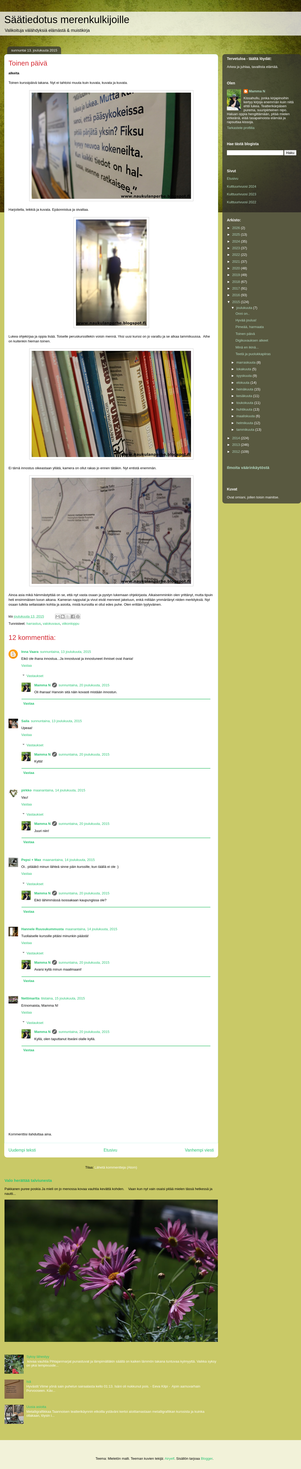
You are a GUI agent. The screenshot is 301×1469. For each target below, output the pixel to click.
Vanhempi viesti (199, 1150)
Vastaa (26, 665)
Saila (25, 721)
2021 (236, 262)
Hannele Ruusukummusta (42, 929)
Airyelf (169, 1459)
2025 (236, 234)
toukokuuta (245, 403)
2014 (236, 438)
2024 (236, 241)
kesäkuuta (244, 396)
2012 (236, 452)
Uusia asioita (36, 1407)
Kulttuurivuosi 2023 (241, 194)
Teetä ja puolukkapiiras (252, 354)
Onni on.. (242, 314)
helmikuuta (245, 423)
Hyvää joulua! (245, 320)
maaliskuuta (246, 416)
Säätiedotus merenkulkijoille (66, 19)
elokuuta (243, 383)
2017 (236, 288)
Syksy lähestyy (37, 1357)
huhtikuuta (244, 409)
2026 (236, 228)
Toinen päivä (245, 334)
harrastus (33, 624)
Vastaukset (35, 676)
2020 (236, 268)
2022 (236, 255)
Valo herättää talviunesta (28, 1180)
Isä (28, 1382)
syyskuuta (244, 376)
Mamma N (42, 685)
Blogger (207, 1459)
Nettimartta (30, 998)
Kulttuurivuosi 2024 (241, 186)
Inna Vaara (30, 652)
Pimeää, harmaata (249, 327)
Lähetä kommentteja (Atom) (116, 1167)
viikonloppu (70, 624)
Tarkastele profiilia (241, 128)
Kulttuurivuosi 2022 (241, 202)
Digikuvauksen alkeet (251, 340)
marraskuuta (246, 362)
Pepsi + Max (31, 860)
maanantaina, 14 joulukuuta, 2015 (59, 790)
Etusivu (110, 1150)
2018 (236, 282)
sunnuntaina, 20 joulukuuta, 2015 (83, 685)
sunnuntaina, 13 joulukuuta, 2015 (65, 652)
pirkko (26, 790)
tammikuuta (245, 430)
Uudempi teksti (22, 1150)
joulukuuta (244, 308)
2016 (236, 295)
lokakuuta (244, 369)
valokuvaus (51, 624)
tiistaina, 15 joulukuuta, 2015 (63, 998)
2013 (236, 445)
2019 (236, 275)
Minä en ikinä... (246, 347)
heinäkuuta (245, 389)
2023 (236, 248)
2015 (236, 302)
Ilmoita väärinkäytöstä (248, 467)
